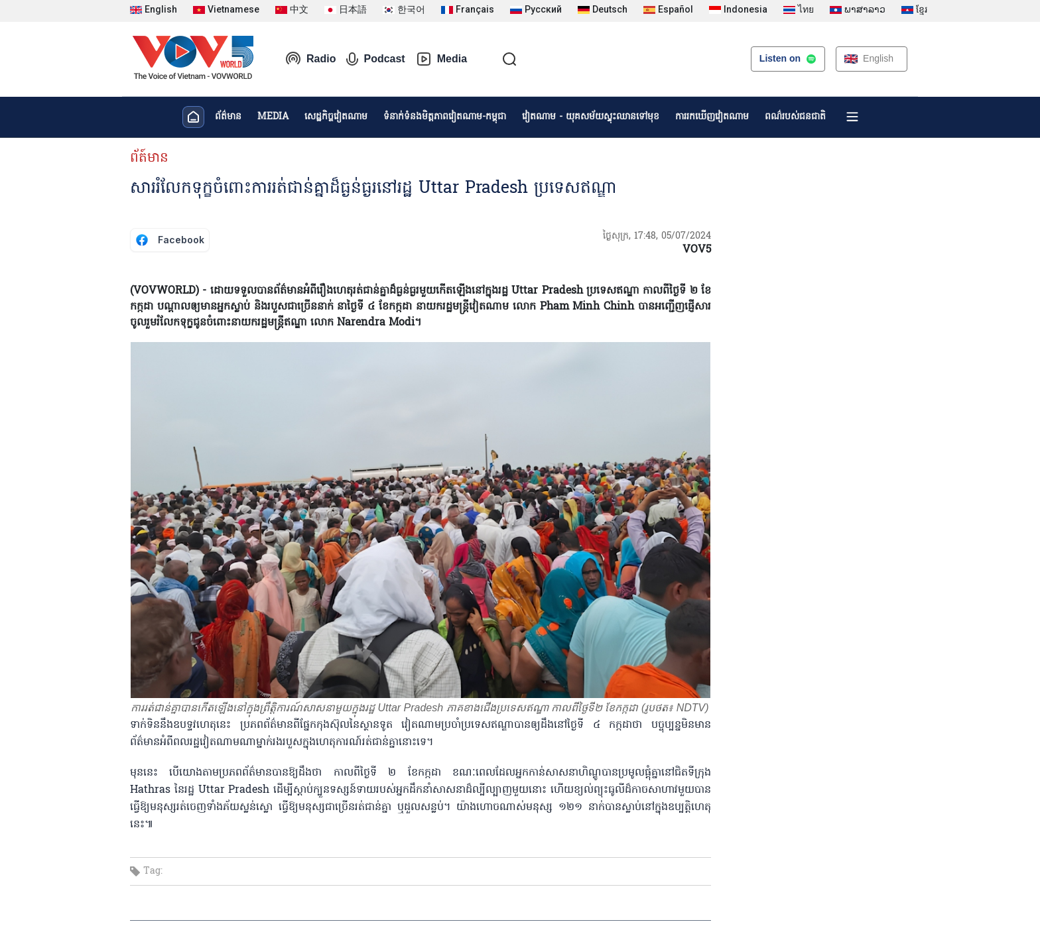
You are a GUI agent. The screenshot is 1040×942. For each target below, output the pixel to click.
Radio (310, 59)
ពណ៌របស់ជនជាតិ (795, 117)
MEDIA (273, 117)
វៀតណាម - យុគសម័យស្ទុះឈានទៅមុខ (590, 117)
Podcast (375, 59)
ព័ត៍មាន (149, 158)
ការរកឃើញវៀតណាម (712, 117)
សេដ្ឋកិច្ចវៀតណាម (335, 117)
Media (441, 59)
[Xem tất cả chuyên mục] (852, 116)
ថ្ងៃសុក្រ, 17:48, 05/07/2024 (657, 236)
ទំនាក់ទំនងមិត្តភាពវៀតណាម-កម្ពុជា (444, 117)
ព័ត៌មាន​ (228, 117)
